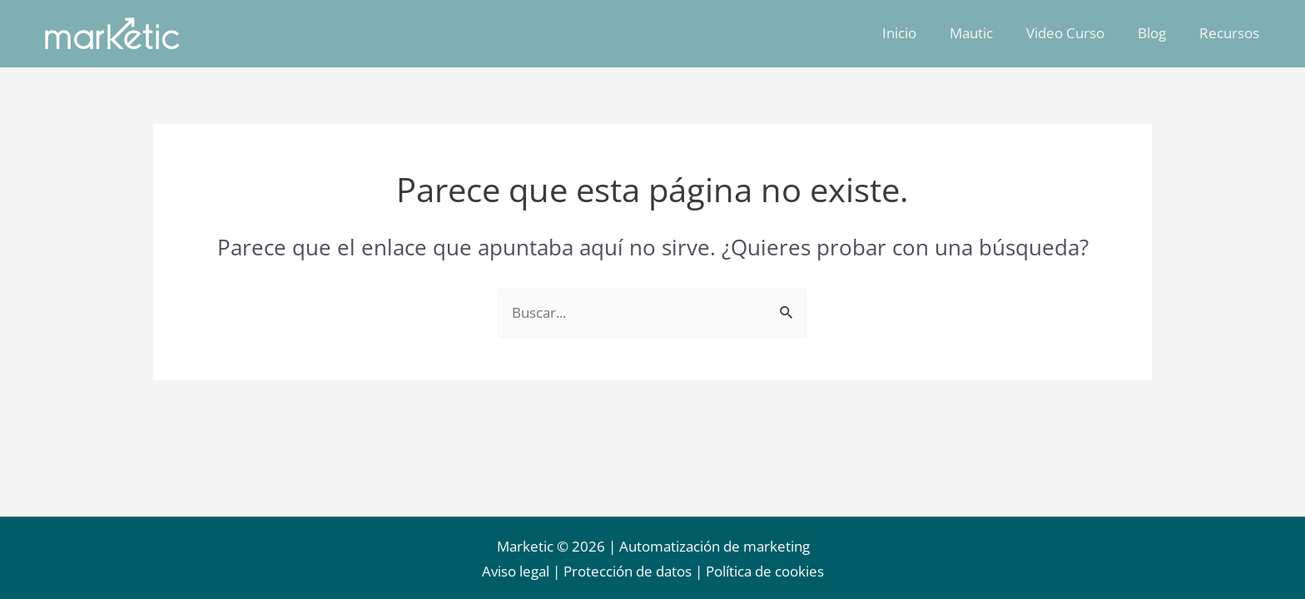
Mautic (988, 32)
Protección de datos (627, 571)
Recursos (1232, 32)
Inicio (922, 32)
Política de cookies (765, 571)
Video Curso (1078, 32)
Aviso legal (515, 571)
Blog (1159, 32)
